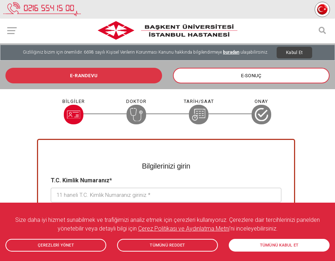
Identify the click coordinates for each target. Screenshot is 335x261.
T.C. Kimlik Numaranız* (81, 180)
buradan (231, 52)
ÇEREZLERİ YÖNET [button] (56, 245)
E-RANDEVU (84, 75)
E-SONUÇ (251, 75)
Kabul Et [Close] (294, 52)
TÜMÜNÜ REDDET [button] (167, 245)
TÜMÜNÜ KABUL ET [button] (279, 245)
